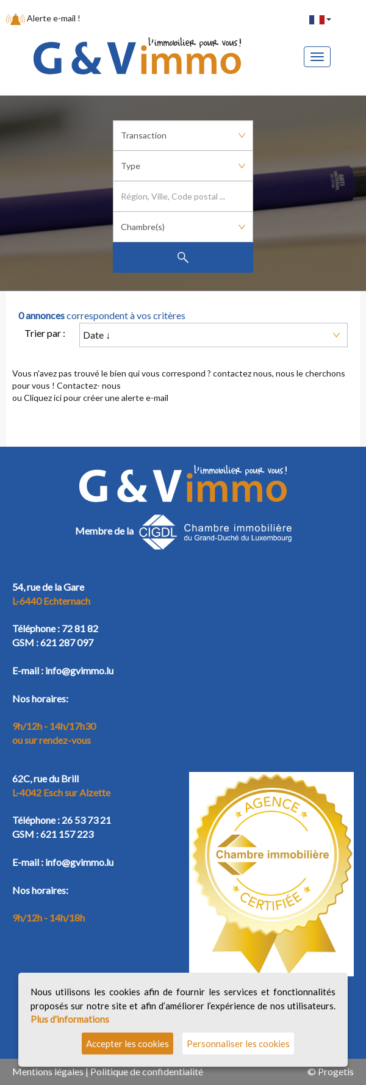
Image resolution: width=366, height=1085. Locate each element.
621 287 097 (66, 642)
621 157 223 (66, 834)
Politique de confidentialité (146, 1071)
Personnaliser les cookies (238, 1043)
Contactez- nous (89, 385)
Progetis (336, 1071)
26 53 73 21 (86, 820)
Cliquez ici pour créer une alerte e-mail (96, 397)
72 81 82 (80, 628)
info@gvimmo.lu (79, 670)
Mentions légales (48, 1071)
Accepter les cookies (127, 1043)
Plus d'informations (69, 1019)
